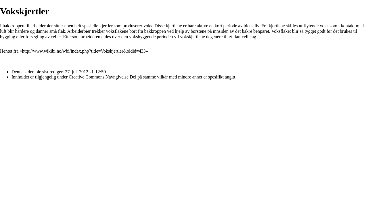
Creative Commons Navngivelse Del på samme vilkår (118, 76)
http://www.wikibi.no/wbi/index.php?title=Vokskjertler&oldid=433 (83, 51)
